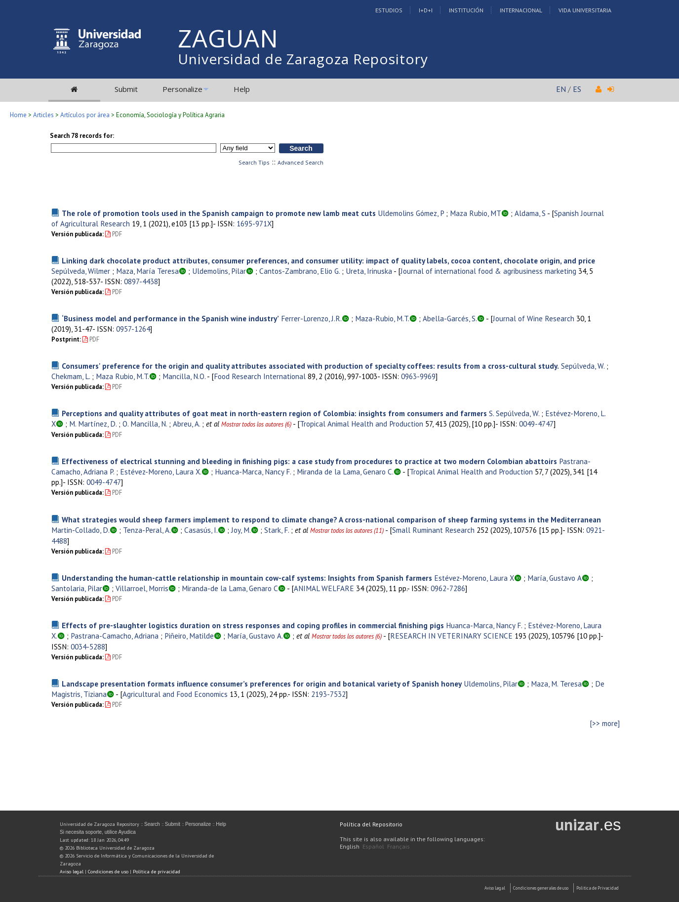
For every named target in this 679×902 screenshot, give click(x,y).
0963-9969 (418, 376)
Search (152, 824)
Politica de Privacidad (597, 888)
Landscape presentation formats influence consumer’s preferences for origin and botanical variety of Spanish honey (262, 683)
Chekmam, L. (70, 376)
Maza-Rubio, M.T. (382, 318)
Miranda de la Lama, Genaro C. (345, 471)
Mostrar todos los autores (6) (256, 424)
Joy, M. (241, 530)
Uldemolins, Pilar (219, 271)
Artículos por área (85, 115)
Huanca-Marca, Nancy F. (253, 471)
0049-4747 (536, 424)
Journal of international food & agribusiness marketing (488, 271)
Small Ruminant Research (433, 530)
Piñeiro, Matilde (189, 636)
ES (577, 89)
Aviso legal (71, 871)
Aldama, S (530, 213)
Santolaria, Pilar (76, 588)
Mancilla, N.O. (183, 376)
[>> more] (605, 723)
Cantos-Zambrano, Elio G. (299, 271)
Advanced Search (300, 162)
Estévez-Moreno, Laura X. (160, 471)
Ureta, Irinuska (369, 271)
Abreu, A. (186, 424)
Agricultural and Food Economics (175, 694)
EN (561, 89)
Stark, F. (276, 530)
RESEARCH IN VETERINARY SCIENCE (451, 636)
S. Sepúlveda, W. (514, 413)
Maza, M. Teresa (556, 683)
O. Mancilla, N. (144, 424)
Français (398, 846)
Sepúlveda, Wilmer (80, 271)
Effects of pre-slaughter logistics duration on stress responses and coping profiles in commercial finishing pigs (253, 625)
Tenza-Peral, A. (147, 530)
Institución (466, 10)
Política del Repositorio (371, 824)
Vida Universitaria (585, 10)
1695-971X (254, 223)
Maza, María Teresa (147, 271)
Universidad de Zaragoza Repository (303, 58)
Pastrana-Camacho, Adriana (115, 636)
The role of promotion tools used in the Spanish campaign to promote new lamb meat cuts (219, 213)
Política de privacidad (156, 871)
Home (18, 115)
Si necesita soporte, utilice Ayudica (98, 832)
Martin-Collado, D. (80, 530)
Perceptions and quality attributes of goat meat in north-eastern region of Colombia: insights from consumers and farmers (274, 413)
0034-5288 (88, 646)
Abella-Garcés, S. (450, 318)
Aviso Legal (494, 888)
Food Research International (260, 376)
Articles (43, 115)
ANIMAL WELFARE (324, 588)
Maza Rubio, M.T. (122, 376)
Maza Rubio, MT (475, 213)
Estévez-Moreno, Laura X (474, 578)
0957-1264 (133, 329)
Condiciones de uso (108, 871)
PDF (113, 234)
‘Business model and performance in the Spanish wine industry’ (170, 318)
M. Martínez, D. (93, 424)
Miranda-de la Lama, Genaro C (230, 588)
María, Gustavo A (554, 578)
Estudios (388, 10)
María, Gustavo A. (255, 636)
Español (373, 846)
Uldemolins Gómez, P (411, 213)
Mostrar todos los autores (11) (347, 530)
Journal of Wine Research (533, 318)
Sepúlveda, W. (582, 366)
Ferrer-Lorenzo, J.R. (311, 318)
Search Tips (254, 162)
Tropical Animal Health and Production (361, 424)
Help (242, 89)
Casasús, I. (201, 530)
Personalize (182, 89)
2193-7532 (328, 694)
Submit (126, 89)
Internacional (521, 10)
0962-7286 (448, 588)
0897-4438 (141, 281)
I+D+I (426, 10)
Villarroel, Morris (142, 588)
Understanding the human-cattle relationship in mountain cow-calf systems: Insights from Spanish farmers (247, 578)
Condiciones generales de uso (540, 888)
